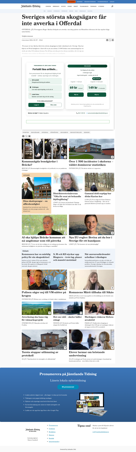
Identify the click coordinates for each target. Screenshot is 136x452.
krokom (87, 132)
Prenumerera (53, 425)
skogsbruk (64, 132)
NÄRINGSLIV (56, 6)
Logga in (36, 105)
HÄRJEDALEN (83, 11)
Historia (51, 435)
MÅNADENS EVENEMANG (90, 1)
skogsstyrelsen (76, 132)
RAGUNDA (90, 11)
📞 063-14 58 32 (80, 113)
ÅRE (45, 11)
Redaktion (52, 432)
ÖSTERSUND (64, 11)
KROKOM (49, 11)
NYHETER (48, 6)
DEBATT (76, 6)
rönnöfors (54, 132)
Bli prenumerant (68, 387)
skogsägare (35, 132)
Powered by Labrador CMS (68, 449)
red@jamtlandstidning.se (101, 432)
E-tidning (52, 429)
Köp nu (76, 94)
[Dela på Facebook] (107, 40)
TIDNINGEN (93, 6)
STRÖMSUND (57, 11)
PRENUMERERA (71, 1)
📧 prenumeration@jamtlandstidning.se (97, 113)
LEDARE (69, 6)
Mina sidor (53, 105)
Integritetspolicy (54, 441)
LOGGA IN (112, 1)
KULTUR (63, 6)
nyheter (26, 132)
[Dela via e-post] (112, 40)
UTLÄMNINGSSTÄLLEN (103, 1)
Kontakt (51, 438)
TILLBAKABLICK (84, 6)
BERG (76, 11)
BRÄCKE (71, 11)
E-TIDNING (101, 6)
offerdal (45, 132)
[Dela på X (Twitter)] (110, 40)
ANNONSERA (79, 1)
